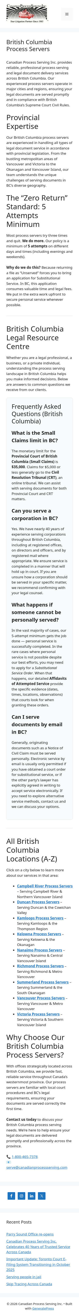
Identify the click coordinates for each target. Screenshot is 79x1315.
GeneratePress (43, 1308)
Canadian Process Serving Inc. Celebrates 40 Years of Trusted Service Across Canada (38, 1246)
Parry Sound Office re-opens (30, 1234)
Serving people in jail (23, 1276)
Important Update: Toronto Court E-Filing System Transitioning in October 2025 (38, 1264)
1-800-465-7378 (24, 1156)
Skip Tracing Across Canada (29, 1284)
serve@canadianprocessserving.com (36, 1167)
